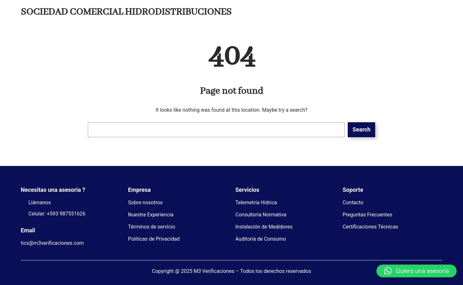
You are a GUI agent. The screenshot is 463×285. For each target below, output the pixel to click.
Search (361, 129)
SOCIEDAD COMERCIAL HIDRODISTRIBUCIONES (126, 12)
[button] (416, 271)
